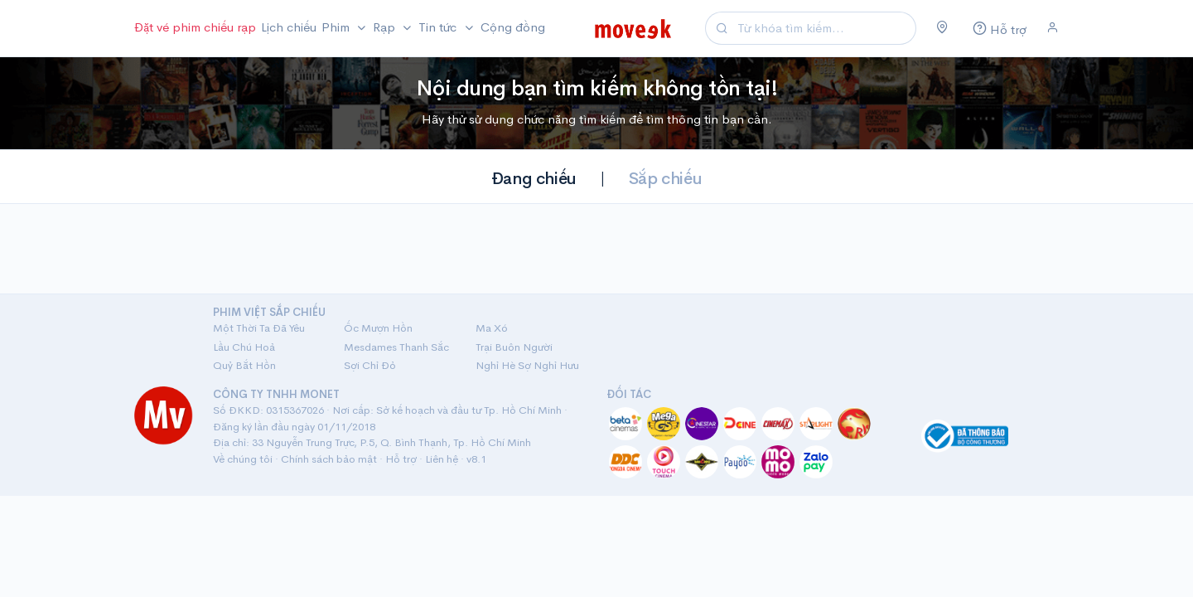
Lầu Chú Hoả (244, 347)
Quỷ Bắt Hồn (244, 365)
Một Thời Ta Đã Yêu (259, 328)
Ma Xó (492, 328)
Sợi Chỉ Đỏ (370, 365)
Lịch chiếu (288, 27)
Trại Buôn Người (514, 347)
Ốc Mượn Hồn (378, 328)
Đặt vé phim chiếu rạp (195, 27)
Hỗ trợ (401, 459)
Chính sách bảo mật (329, 459)
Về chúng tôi (243, 459)
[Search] (824, 29)
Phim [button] (337, 27)
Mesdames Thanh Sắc (396, 347)
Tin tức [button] (439, 27)
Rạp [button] (385, 27)
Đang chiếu (534, 178)
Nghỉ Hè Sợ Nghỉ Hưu (527, 365)
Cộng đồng (513, 27)
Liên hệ (441, 459)
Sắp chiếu (665, 178)
